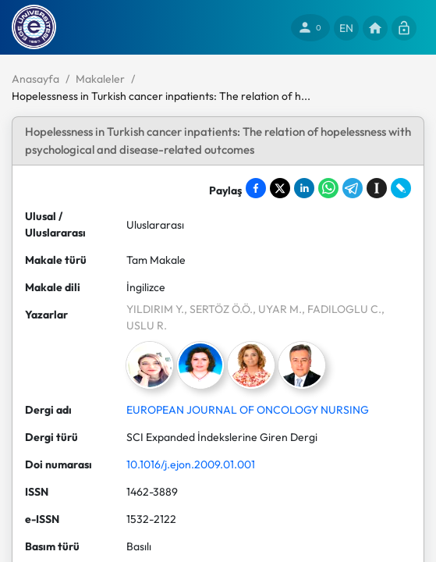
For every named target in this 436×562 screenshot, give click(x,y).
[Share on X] (280, 188)
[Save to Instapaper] (377, 188)
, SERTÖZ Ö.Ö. (218, 309)
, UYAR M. (277, 309)
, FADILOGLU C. (341, 309)
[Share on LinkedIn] (304, 188)
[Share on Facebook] (256, 188)
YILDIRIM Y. (155, 309)
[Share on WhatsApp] (328, 188)
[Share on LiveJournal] (401, 188)
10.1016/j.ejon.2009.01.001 (190, 464)
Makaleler (100, 79)
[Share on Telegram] (352, 188)
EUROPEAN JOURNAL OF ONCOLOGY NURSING (247, 410)
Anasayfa (35, 79)
